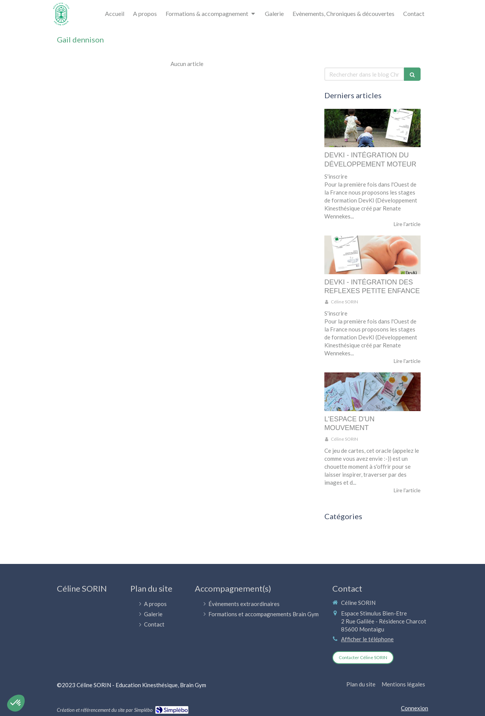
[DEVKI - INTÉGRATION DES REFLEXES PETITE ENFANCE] (372, 255)
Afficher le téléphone (367, 639)
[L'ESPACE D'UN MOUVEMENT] (372, 391)
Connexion (414, 708)
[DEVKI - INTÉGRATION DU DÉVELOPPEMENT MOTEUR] (372, 128)
